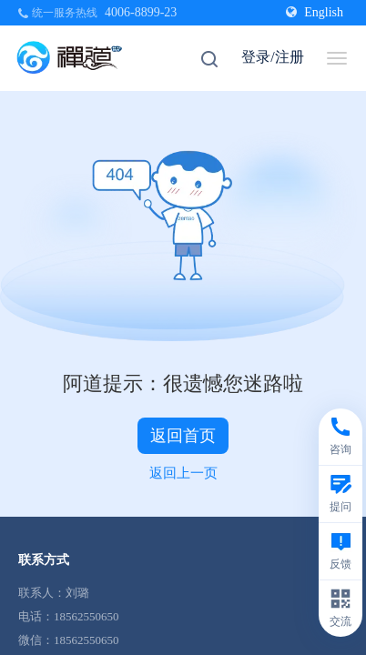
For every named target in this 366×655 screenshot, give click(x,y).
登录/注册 (272, 57)
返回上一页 (183, 473)
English (314, 12)
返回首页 (183, 436)
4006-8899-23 (141, 12)
